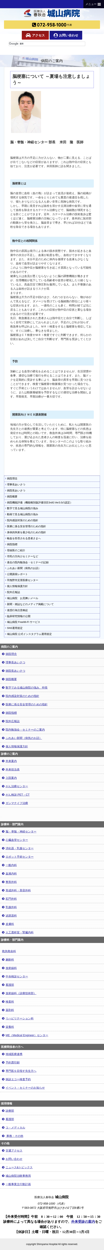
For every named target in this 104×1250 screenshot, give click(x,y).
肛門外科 (9, 898)
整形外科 (9, 882)
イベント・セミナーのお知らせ (23, 1087)
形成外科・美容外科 (16, 890)
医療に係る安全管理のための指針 (25, 526)
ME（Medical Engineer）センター (25, 1035)
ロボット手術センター (18, 856)
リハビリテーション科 (18, 1018)
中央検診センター (15, 976)
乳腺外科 (9, 907)
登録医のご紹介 (15, 550)
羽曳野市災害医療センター (21, 580)
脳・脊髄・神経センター (19, 831)
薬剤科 (8, 1010)
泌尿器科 (9, 915)
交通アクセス (12, 1150)
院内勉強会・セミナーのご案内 (23, 729)
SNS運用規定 (14, 628)
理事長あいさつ (15, 484)
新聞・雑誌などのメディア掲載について (29, 604)
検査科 (8, 1001)
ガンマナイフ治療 (15, 803)
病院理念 (11, 478)
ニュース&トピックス (17, 1167)
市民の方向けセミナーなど (21, 556)
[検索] (47, 44)
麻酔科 (8, 959)
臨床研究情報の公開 (17, 616)
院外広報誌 (12, 592)
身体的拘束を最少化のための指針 (25, 532)
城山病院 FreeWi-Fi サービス (22, 622)
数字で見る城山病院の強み (21, 508)
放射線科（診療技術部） (19, 993)
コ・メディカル (13, 1127)
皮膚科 (8, 924)
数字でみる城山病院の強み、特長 (25, 687)
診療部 (8, 1110)
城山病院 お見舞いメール (21, 598)
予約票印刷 (11, 1062)
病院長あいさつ (15, 490)
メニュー (93, 4)
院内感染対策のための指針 (21, 520)
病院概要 (11, 496)
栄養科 (8, 1026)
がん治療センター (15, 786)
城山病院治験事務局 (16, 1175)
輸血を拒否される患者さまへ (23, 538)
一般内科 (9, 865)
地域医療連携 (12, 1054)
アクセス (35, 35)
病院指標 (11, 544)
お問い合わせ (66, 35)
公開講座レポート (16, 574)
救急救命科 (9, 951)
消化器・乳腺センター (18, 848)
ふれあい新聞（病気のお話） (23, 568)
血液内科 (9, 873)
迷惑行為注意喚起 (16, 610)
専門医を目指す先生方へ (19, 1070)
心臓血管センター (15, 839)
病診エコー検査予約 (16, 1079)
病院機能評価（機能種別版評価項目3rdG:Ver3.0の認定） (39, 502)
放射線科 (9, 968)
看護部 (8, 984)
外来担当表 (11, 769)
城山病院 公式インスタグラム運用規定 (28, 634)
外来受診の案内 (83, 1222)
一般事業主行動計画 (16, 1184)
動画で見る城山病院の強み (21, 514)
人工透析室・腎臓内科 (18, 932)
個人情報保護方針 (16, 586)
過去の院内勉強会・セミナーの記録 (27, 562)
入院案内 (9, 777)
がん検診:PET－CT (16, 794)
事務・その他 (12, 1136)
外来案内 (9, 761)
